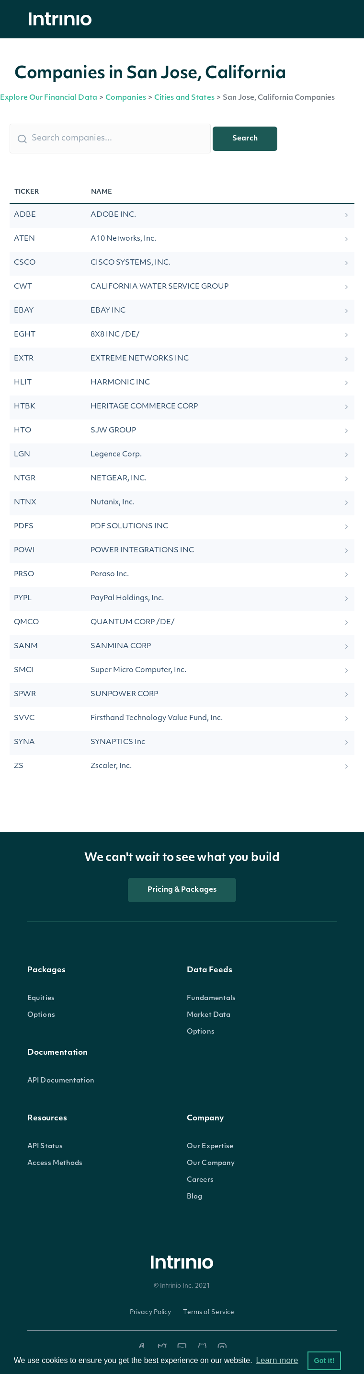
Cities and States (184, 98)
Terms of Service (208, 1312)
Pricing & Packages (182, 890)
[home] (63, 19)
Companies (125, 98)
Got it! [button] (324, 1360)
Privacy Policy (150, 1312)
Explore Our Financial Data (48, 98)
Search (245, 138)
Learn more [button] (277, 1360)
